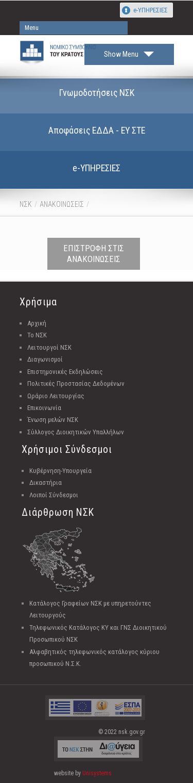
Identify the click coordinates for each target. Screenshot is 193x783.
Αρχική (36, 323)
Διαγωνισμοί (45, 359)
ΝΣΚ (26, 204)
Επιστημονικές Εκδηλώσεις (65, 372)
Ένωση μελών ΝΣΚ (52, 419)
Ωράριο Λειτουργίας (55, 396)
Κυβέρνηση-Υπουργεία (60, 471)
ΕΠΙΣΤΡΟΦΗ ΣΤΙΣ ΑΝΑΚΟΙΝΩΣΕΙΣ (93, 253)
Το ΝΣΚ (37, 335)
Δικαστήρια (45, 482)
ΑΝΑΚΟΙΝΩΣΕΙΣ (62, 204)
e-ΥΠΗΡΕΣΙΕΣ (150, 10)
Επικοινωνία (44, 408)
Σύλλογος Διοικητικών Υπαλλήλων (75, 432)
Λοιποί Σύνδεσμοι (53, 495)
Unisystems (97, 773)
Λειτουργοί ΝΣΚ (49, 347)
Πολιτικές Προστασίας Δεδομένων (76, 383)
